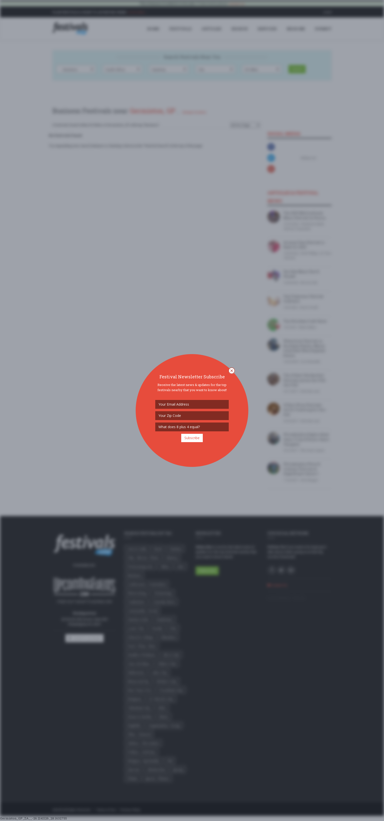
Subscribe (192, 438)
